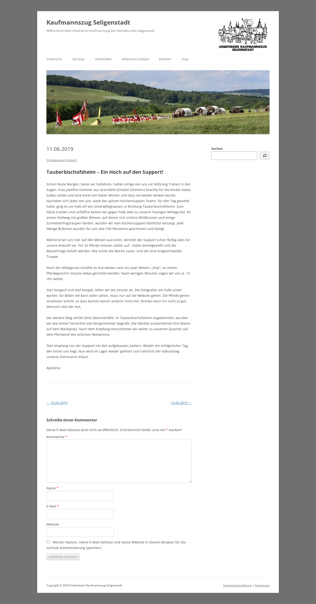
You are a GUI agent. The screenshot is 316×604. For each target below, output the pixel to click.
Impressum (262, 585)
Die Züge (78, 59)
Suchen (217, 148)
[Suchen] (265, 155)
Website (52, 524)
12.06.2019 (181, 403)
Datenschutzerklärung (237, 585)
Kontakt (165, 59)
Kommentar (57, 437)
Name (52, 488)
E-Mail (52, 506)
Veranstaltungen (135, 59)
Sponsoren (103, 59)
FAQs (185, 59)
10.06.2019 (56, 403)
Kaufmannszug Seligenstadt (88, 22)
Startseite (54, 59)
